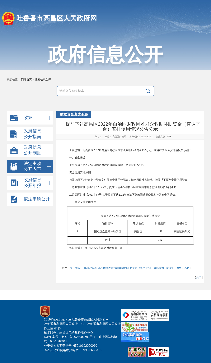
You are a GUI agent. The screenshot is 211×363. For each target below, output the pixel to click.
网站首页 (26, 79)
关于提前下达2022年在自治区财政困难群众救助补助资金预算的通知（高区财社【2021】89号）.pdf (129, 268)
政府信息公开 (43, 79)
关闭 (198, 277)
